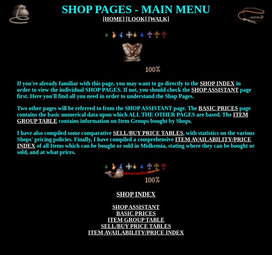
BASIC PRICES (218, 108)
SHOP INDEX (217, 83)
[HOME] (114, 19)
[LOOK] (137, 19)
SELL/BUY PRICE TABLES (148, 133)
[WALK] (158, 19)
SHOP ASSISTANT (214, 90)
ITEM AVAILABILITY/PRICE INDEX (136, 233)
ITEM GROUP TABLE (136, 220)
